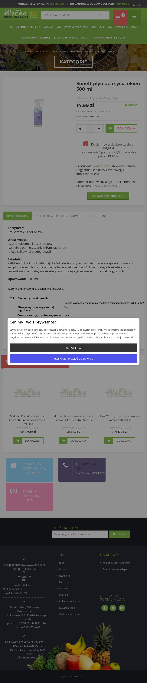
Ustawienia (73, 348)
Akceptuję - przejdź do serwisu (73, 358)
